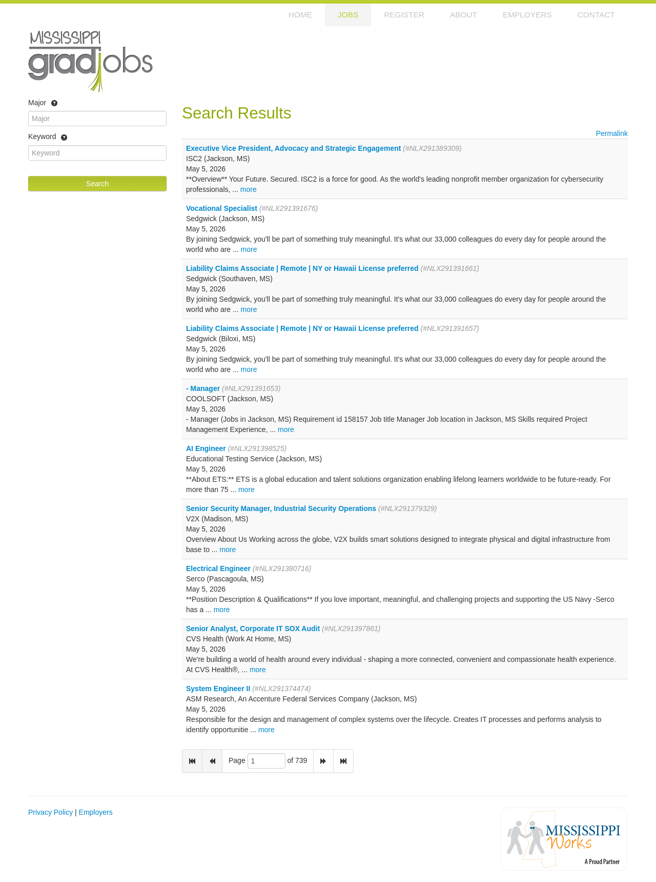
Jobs (348, 14)
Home (300, 14)
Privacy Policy (50, 812)
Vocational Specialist (221, 208)
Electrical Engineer (218, 568)
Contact (596, 14)
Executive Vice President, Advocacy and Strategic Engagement (293, 148)
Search (97, 184)
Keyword (48, 137)
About (463, 14)
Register (404, 14)
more (248, 189)
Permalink (612, 133)
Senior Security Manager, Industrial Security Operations (281, 508)
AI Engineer (206, 448)
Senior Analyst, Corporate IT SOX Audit (253, 628)
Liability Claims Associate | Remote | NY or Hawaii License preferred (302, 268)
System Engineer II (218, 688)
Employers (527, 14)
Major (43, 103)
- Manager (203, 388)
